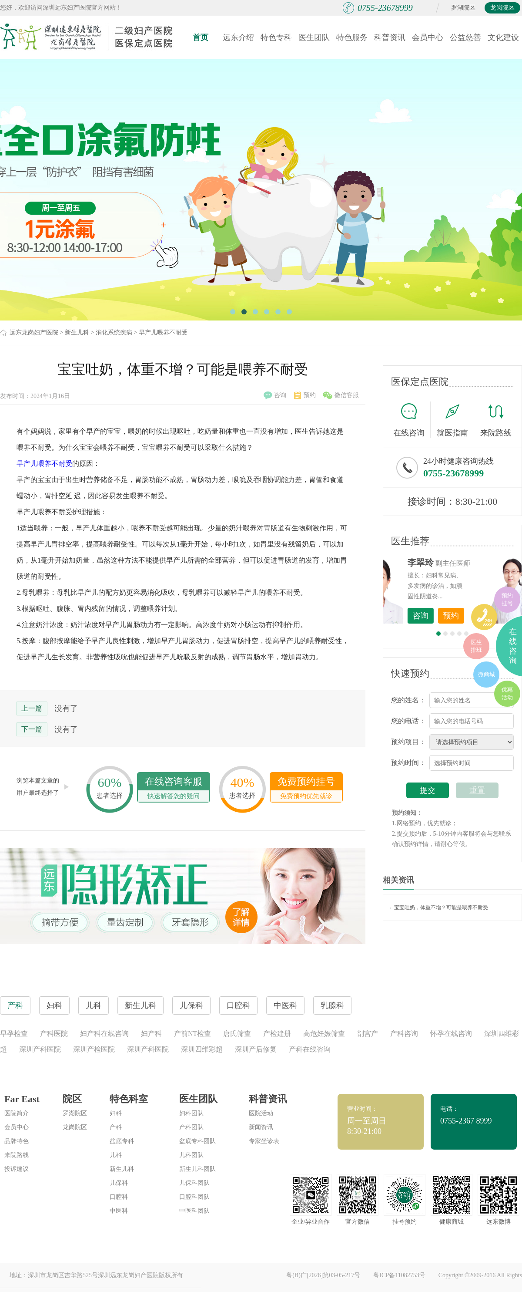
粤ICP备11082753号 (399, 1275)
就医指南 (455, 419)
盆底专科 (122, 1141)
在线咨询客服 (173, 789)
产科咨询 (404, 1033)
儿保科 (119, 1183)
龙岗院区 (502, 7)
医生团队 (314, 37)
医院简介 (16, 1113)
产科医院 (54, 1033)
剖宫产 (367, 1033)
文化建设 (503, 37)
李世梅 (466, 562)
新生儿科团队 (197, 1169)
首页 (200, 37)
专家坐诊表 (264, 1141)
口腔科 (119, 1197)
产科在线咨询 (310, 1049)
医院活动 (261, 1113)
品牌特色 (16, 1141)
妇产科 (151, 1033)
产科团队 (191, 1127)
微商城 (486, 674)
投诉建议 (16, 1169)
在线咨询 (412, 419)
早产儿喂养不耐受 (163, 332)
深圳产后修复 (256, 1049)
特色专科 (276, 37)
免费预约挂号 (306, 789)
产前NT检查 (192, 1033)
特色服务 (352, 37)
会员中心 (427, 37)
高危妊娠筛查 (324, 1033)
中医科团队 (194, 1211)
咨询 (275, 395)
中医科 (119, 1211)
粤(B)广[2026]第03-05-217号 (323, 1275)
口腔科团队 (194, 1197)
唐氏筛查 (237, 1033)
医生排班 (476, 646)
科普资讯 (389, 37)
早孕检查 (14, 1033)
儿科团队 (191, 1155)
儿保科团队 (194, 1183)
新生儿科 (77, 332)
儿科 (116, 1155)
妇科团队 (191, 1113)
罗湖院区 (463, 7)
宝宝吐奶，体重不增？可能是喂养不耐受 (439, 907)
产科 (116, 1127)
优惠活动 (507, 693)
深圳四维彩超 (202, 1049)
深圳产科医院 (40, 1049)
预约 (305, 395)
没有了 (66, 708)
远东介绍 (238, 37)
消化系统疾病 (114, 332)
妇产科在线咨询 (104, 1033)
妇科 (116, 1113)
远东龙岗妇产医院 (34, 332)
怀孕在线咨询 (451, 1033)
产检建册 (277, 1033)
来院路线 (496, 421)
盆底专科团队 (197, 1141)
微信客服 (341, 395)
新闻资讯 (261, 1127)
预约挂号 (507, 599)
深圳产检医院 (94, 1049)
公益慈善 (465, 37)
